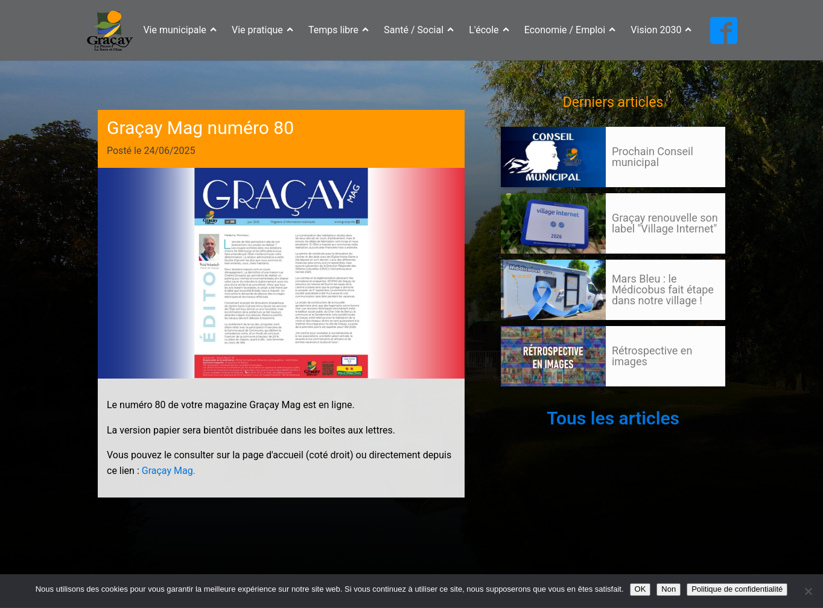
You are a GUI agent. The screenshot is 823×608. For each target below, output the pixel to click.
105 (524, 398)
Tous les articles (613, 418)
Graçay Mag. (168, 470)
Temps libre (338, 30)
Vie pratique (262, 30)
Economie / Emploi (570, 30)
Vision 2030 (661, 30)
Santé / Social (419, 30)
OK (640, 589)
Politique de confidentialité (737, 589)
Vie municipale (180, 30)
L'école (489, 30)
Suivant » (544, 398)
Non (668, 589)
